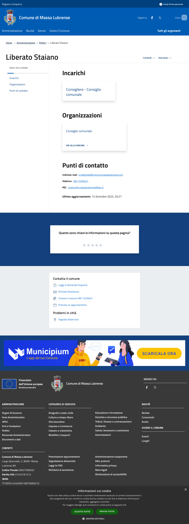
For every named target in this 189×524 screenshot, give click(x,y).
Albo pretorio (102, 461)
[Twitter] (155, 17)
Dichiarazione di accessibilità (111, 474)
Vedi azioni (165, 58)
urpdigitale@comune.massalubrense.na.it (101, 175)
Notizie (146, 413)
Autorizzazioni (103, 435)
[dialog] (94, 505)
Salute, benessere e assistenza (112, 430)
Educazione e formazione (109, 413)
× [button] (185, 489)
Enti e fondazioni (11, 426)
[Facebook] (147, 17)
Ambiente (100, 426)
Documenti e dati (11, 439)
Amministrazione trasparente (111, 456)
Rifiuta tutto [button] (107, 511)
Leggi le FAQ (55, 465)
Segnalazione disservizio (62, 461)
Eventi (145, 436)
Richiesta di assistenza (61, 470)
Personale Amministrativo (16, 435)
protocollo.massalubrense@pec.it (86, 187)
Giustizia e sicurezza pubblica (111, 417)
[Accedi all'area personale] (171, 4)
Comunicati (148, 417)
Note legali (101, 470)
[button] (94, 518)
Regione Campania (12, 4)
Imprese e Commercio (60, 426)
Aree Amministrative (13, 417)
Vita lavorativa (57, 422)
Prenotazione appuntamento (64, 456)
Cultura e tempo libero (61, 417)
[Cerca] (183, 17)
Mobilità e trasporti (59, 435)
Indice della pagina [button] (19, 67)
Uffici (5, 422)
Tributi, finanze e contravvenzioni (113, 421)
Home (9, 43)
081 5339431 (80, 181)
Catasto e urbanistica (60, 430)
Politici (42, 43)
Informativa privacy (106, 465)
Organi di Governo (12, 413)
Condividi (149, 58)
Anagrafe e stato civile (61, 413)
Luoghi (145, 441)
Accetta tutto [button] (82, 511)
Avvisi (145, 422)
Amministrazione (26, 43)
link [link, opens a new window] (124, 505)
